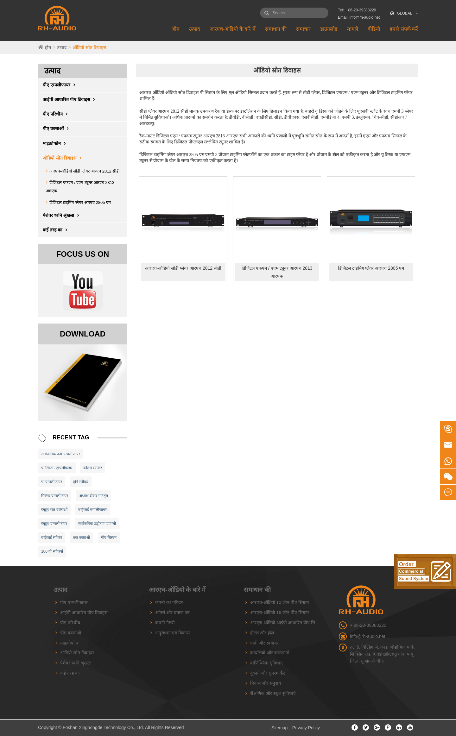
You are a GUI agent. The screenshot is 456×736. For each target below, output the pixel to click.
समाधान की (276, 29)
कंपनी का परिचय (169, 602)
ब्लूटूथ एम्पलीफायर (54, 523)
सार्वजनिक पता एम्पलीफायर (60, 454)
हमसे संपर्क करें (404, 29)
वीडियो (374, 29)
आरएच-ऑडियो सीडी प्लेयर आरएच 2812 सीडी (84, 171)
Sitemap (279, 727)
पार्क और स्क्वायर (264, 642)
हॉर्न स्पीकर (80, 482)
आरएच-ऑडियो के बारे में (233, 29)
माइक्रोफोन (56, 143)
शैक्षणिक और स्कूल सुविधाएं (273, 693)
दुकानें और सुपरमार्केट (267, 673)
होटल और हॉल (262, 632)
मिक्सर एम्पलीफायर (54, 496)
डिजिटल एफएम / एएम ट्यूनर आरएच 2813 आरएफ (277, 272)
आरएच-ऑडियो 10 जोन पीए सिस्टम (279, 602)
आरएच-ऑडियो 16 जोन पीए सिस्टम (279, 612)
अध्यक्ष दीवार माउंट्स (93, 496)
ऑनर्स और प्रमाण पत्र (172, 612)
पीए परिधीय (57, 113)
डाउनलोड (329, 29)
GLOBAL (404, 13)
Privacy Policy (306, 727)
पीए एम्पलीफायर (60, 84)
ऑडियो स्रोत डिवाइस (89, 47)
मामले (352, 29)
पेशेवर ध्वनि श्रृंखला (62, 215)
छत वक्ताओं (81, 537)
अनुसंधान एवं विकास (172, 632)
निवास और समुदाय (265, 683)
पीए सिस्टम (109, 537)
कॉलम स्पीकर (92, 468)
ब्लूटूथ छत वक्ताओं (54, 509)
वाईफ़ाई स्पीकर (51, 537)
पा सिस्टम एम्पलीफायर (57, 468)
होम (176, 29)
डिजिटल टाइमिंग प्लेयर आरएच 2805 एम (80, 202)
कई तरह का (56, 229)
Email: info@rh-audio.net (359, 17)
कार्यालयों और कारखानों (269, 652)
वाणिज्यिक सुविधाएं (266, 662)
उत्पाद (194, 29)
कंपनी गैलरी (165, 622)
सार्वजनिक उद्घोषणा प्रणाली (97, 523)
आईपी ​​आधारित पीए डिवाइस (70, 99)
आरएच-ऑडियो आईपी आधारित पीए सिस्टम (285, 622)
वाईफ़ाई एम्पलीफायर (92, 509)
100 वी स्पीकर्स (52, 551)
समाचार (303, 29)
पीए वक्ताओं (57, 128)
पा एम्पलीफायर (51, 482)
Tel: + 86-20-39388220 (357, 10)
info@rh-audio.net (367, 636)
